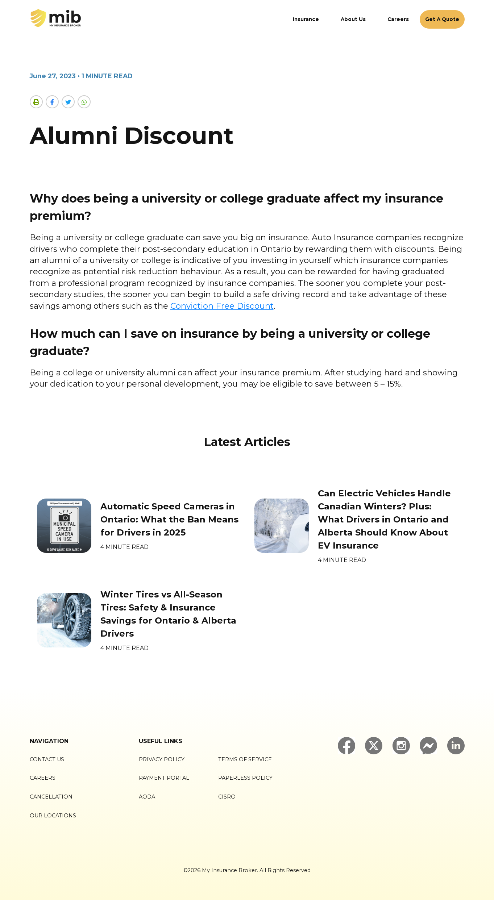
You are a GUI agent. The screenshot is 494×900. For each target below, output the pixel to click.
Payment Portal (164, 778)
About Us (353, 19)
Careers (398, 19)
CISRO (227, 796)
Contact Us (47, 759)
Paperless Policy (245, 778)
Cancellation (51, 796)
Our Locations (53, 815)
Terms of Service (245, 759)
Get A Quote (442, 19)
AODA (147, 796)
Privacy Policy (161, 759)
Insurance (306, 19)
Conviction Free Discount (222, 306)
